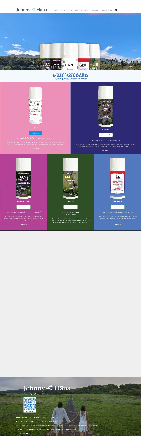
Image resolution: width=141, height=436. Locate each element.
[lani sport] (118, 158)
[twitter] (20, 433)
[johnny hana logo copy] (32, 8)
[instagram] (23, 433)
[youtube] (27, 433)
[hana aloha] (23, 158)
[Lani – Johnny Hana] (35, 85)
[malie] (70, 158)
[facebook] (17, 433)
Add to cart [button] (106, 135)
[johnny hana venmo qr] (30, 398)
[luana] (106, 85)
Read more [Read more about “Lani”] (35, 133)
